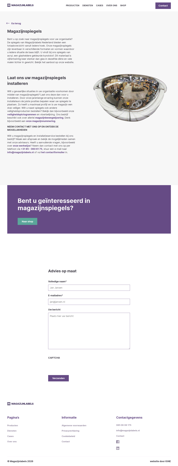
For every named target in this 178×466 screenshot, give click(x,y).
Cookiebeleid (68, 436)
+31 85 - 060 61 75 (31, 148)
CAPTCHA (54, 357)
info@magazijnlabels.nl (20, 152)
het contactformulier (53, 152)
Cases (99, 5)
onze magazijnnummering (40, 121)
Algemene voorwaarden (74, 425)
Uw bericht (54, 309)
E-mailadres (55, 295)
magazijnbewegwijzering (49, 117)
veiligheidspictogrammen (21, 114)
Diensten (87, 5)
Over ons (111, 5)
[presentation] (68, 365)
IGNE (168, 461)
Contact (163, 5)
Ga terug (14, 23)
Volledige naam (57, 281)
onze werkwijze (22, 145)
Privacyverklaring (70, 431)
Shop (123, 5)
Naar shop (27, 221)
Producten (72, 5)
